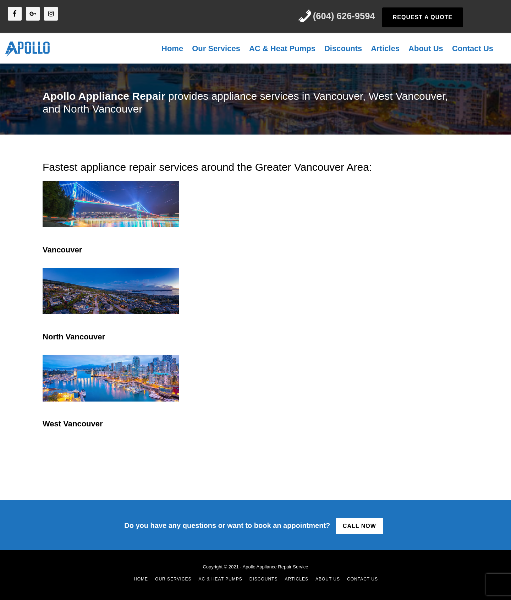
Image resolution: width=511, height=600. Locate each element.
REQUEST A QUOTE (423, 17)
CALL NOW (359, 526)
